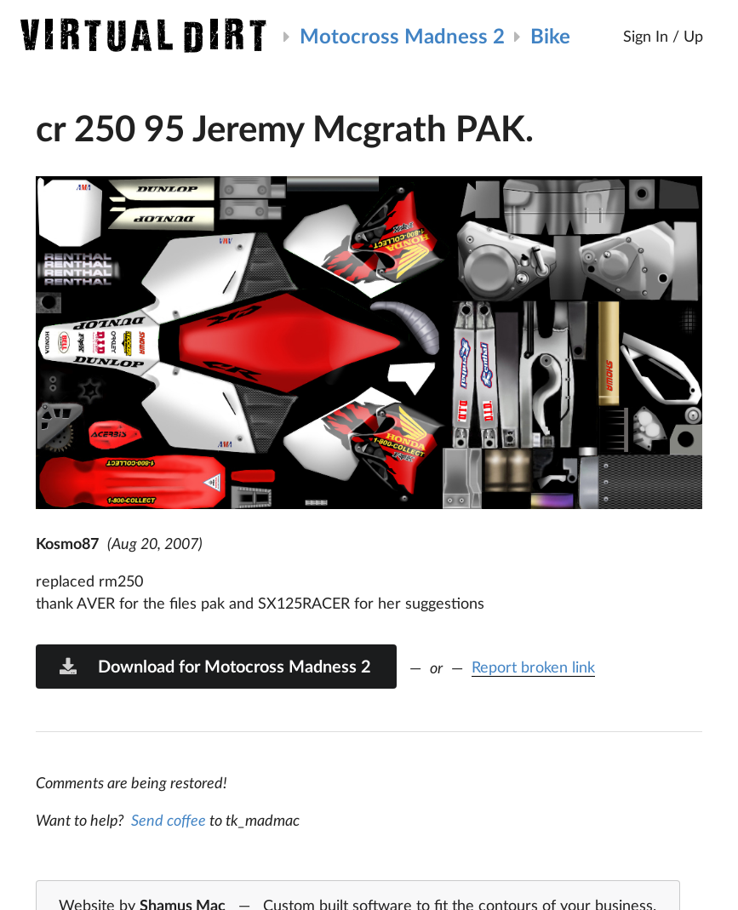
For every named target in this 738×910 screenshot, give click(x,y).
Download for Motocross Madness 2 (214, 665)
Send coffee (168, 819)
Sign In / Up (663, 35)
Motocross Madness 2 (402, 35)
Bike (550, 35)
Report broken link (533, 666)
